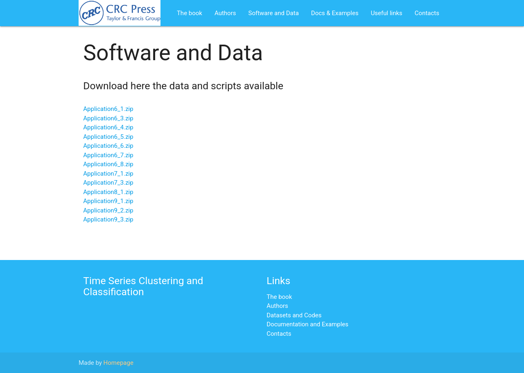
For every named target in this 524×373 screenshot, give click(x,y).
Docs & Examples (335, 13)
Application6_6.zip (108, 145)
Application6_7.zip (108, 155)
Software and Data (273, 13)
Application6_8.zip (108, 164)
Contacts (427, 13)
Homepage (118, 362)
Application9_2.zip (108, 210)
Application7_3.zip (108, 182)
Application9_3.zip (108, 219)
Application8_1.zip (108, 192)
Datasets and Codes (294, 315)
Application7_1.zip (108, 173)
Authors (225, 13)
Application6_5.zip (108, 136)
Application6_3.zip (108, 118)
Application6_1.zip (108, 109)
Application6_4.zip (108, 127)
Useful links (386, 13)
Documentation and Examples (307, 324)
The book (189, 13)
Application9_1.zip (108, 201)
